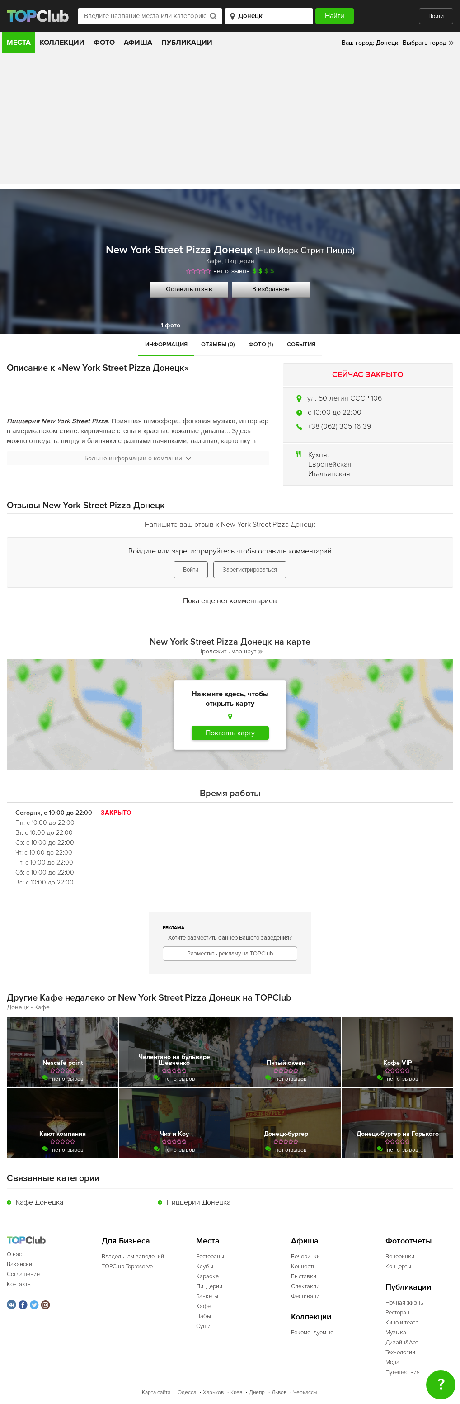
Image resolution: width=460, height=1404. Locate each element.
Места (19, 42)
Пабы (203, 1316)
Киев (236, 1392)
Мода (392, 1362)
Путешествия (402, 1372)
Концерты (304, 1266)
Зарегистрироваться (250, 569)
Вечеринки (305, 1256)
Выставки (303, 1276)
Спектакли (305, 1286)
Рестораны (210, 1256)
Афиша (138, 42)
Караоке (207, 1276)
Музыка (395, 1332)
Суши (203, 1326)
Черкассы (305, 1392)
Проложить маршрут (230, 651)
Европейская (330, 464)
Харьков (213, 1392)
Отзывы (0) (218, 344)
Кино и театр (401, 1322)
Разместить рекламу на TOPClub (230, 953)
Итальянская (329, 473)
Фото (104, 42)
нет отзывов (231, 271)
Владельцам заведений (133, 1256)
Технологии (400, 1352)
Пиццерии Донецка (198, 1202)
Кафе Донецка (39, 1202)
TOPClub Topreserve (127, 1266)
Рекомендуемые (312, 1332)
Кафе (213, 261)
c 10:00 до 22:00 (334, 412)
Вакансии (19, 1264)
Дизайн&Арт (401, 1342)
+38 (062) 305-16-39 (339, 426)
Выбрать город (424, 43)
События (301, 344)
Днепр (257, 1392)
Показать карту (230, 732)
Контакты (19, 1284)
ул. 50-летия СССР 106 (344, 398)
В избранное (271, 289)
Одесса (187, 1392)
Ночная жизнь (404, 1302)
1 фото (170, 325)
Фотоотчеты (408, 1241)
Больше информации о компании (137, 458)
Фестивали (305, 1296)
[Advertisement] (230, 121)
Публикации (186, 42)
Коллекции (62, 42)
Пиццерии (239, 261)
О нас (14, 1254)
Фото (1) (261, 344)
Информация (166, 344)
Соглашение (23, 1274)
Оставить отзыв (189, 289)
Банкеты (207, 1296)
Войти (436, 16)
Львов (279, 1392)
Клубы (204, 1266)
